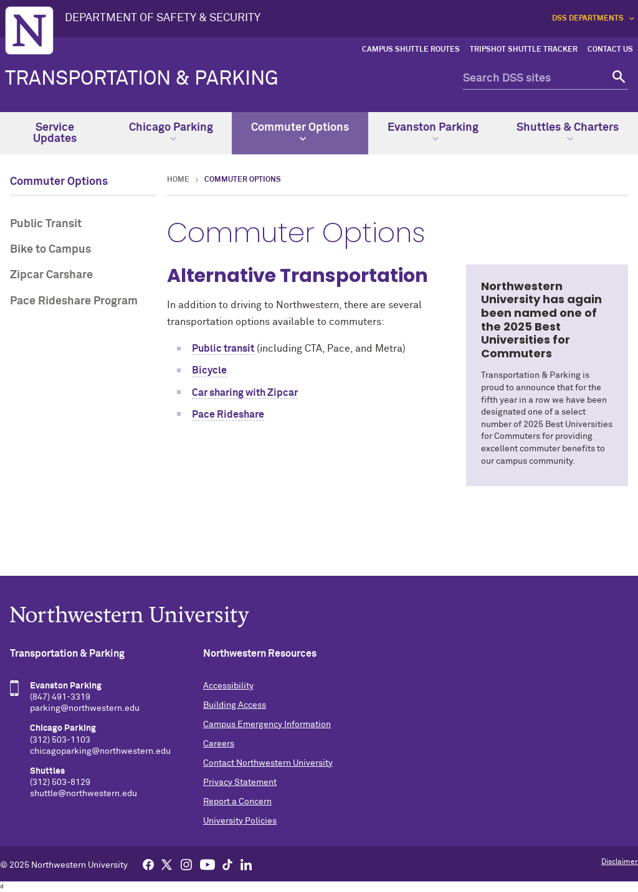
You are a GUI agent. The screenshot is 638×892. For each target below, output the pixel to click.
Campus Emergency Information (267, 724)
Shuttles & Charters (568, 132)
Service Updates (55, 133)
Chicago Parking (171, 132)
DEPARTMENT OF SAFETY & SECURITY (162, 18)
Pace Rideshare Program (74, 301)
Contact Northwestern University (268, 763)
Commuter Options (300, 132)
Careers (218, 743)
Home (178, 180)
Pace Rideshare (228, 415)
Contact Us (610, 50)
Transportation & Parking (142, 79)
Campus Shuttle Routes (411, 50)
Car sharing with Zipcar (245, 393)
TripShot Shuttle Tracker (524, 50)
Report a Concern (237, 801)
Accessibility (228, 686)
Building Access (234, 705)
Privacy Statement (240, 782)
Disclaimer (619, 862)
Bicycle (209, 370)
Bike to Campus (50, 249)
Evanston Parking (433, 132)
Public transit (223, 349)
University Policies (240, 821)
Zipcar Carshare (51, 275)
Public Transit (46, 224)
